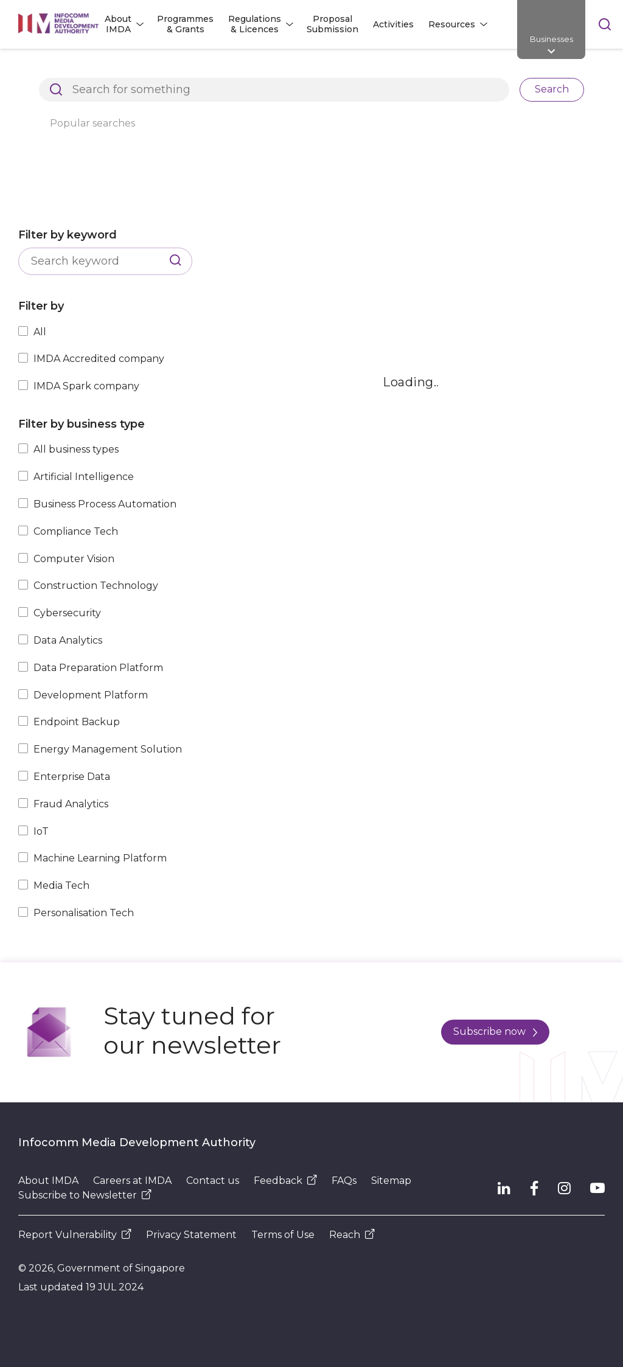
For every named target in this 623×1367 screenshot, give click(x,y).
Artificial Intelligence (83, 476)
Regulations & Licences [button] (254, 24)
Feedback (285, 1180)
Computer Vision (73, 559)
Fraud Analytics (70, 804)
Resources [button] (451, 24)
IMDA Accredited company (98, 358)
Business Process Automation (104, 504)
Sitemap (391, 1180)
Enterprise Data (71, 776)
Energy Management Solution (107, 749)
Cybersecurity (67, 613)
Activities (393, 24)
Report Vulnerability (74, 1234)
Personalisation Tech (83, 913)
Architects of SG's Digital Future (88, 69)
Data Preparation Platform (98, 667)
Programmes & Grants (185, 24)
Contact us (212, 1180)
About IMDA (48, 1180)
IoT (41, 831)
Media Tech (61, 885)
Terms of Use (283, 1234)
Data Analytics (67, 640)
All (39, 332)
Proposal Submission (332, 24)
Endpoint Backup (76, 722)
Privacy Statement (191, 1234)
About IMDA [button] (118, 24)
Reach (352, 1234)
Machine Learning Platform (100, 858)
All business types (76, 449)
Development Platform (90, 695)
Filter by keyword (67, 235)
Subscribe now (495, 1031)
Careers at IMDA (132, 1180)
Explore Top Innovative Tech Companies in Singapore (374, 69)
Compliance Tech (75, 531)
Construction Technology (95, 585)
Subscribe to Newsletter (84, 1195)
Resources (207, 69)
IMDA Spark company (86, 386)
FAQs (344, 1180)
